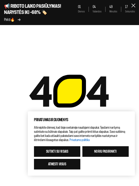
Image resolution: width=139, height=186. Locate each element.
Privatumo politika (80, 140)
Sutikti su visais (57, 151)
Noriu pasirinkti (105, 151)
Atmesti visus (57, 164)
